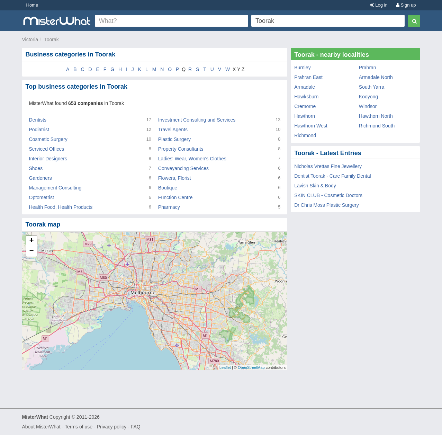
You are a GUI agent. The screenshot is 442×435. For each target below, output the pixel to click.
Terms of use (78, 426)
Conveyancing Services (183, 168)
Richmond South (377, 125)
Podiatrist (39, 129)
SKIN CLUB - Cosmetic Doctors (328, 195)
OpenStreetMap (251, 367)
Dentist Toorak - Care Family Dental (332, 176)
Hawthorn (304, 116)
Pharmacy (169, 207)
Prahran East (308, 77)
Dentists (38, 120)
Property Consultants (181, 149)
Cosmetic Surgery (48, 139)
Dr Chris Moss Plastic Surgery (326, 205)
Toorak (51, 39)
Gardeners (40, 178)
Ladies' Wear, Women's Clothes (192, 158)
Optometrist (41, 197)
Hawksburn (306, 96)
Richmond (305, 135)
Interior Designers (48, 158)
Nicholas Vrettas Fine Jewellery (328, 166)
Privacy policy (112, 426)
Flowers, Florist (174, 178)
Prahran (367, 67)
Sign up (406, 5)
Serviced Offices (46, 149)
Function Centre (175, 197)
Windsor (368, 106)
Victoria (30, 39)
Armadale (304, 87)
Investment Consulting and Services (196, 120)
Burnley (302, 67)
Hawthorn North (376, 116)
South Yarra (371, 87)
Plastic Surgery (174, 139)
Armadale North (376, 77)
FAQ (136, 426)
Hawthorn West (310, 125)
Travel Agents (173, 129)
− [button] (31, 251)
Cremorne (305, 106)
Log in (379, 5)
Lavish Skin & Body (315, 185)
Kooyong (368, 96)
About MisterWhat (41, 426)
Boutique (167, 187)
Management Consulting (55, 187)
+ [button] (31, 241)
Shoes (36, 168)
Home (32, 5)
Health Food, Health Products (61, 207)
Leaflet (225, 367)
